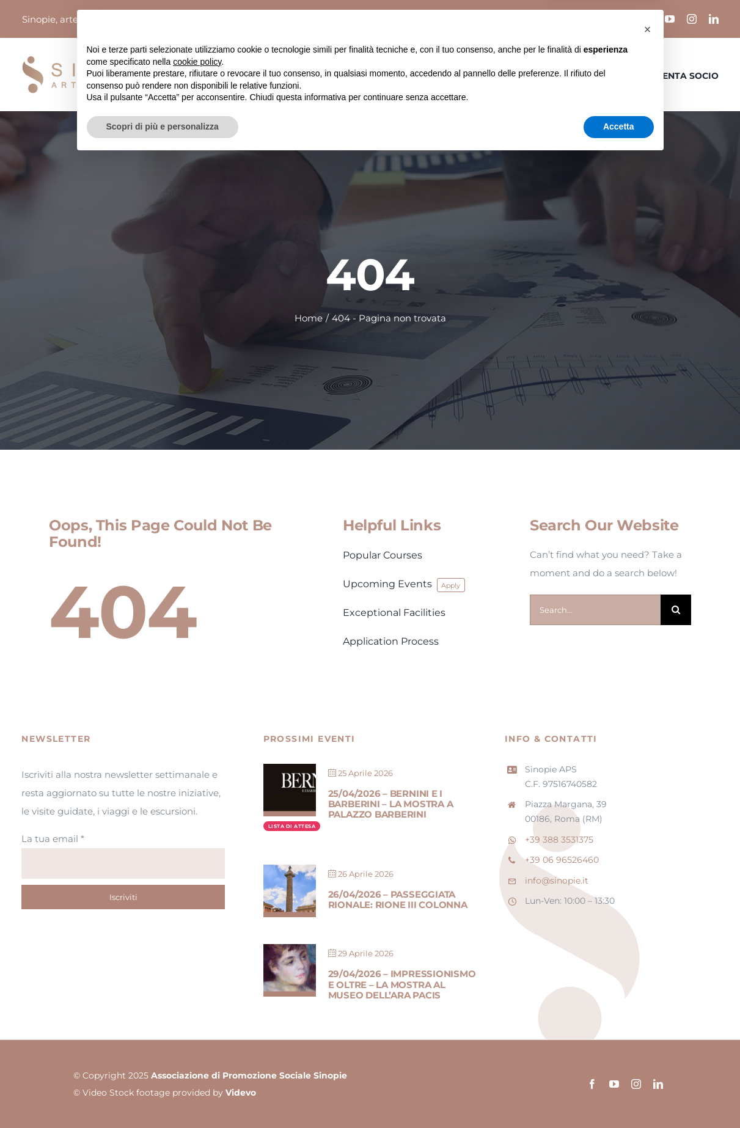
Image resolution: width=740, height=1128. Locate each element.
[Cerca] (676, 610)
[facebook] (648, 19)
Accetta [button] (618, 1094)
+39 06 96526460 (562, 859)
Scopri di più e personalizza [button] (162, 1094)
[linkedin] (714, 19)
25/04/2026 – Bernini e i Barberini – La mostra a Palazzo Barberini (390, 804)
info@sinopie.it (556, 880)
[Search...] (595, 610)
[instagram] (692, 19)
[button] (648, 997)
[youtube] (670, 19)
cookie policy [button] (197, 1030)
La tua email (52, 838)
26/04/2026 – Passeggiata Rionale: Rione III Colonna (397, 899)
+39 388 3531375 (559, 839)
